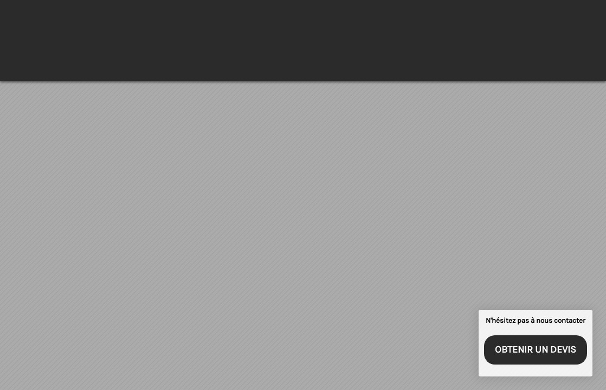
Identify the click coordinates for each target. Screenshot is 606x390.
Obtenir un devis (535, 349)
